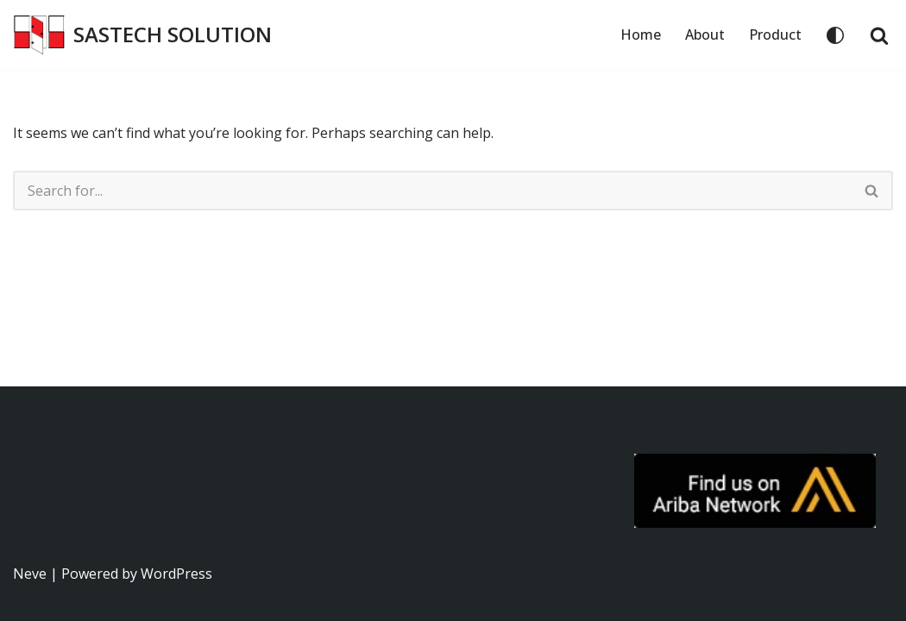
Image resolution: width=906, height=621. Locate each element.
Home (640, 34)
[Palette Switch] (835, 35)
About (705, 34)
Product (775, 34)
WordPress (176, 573)
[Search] (879, 35)
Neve (30, 573)
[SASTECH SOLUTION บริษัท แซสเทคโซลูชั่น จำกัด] (142, 35)
